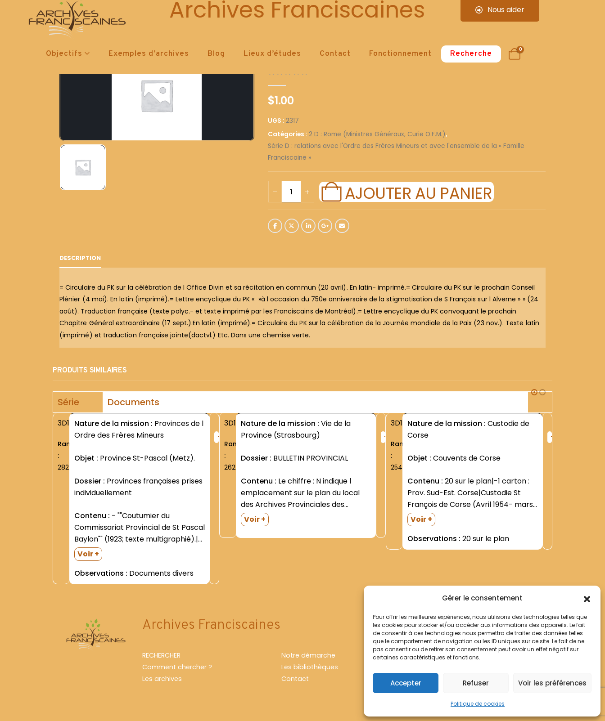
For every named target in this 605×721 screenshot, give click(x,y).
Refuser (476, 683)
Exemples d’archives (148, 54)
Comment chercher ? (177, 667)
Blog (216, 54)
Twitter (291, 226)
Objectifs (64, 54)
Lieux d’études (272, 54)
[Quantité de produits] (291, 191)
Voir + (88, 554)
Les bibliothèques (309, 667)
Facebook (275, 226)
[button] (586, 598)
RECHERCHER (161, 655)
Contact (335, 54)
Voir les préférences (552, 683)
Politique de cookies (478, 704)
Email (342, 226)
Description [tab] (80, 258)
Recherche (471, 54)
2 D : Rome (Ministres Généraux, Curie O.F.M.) (377, 134)
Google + (325, 226)
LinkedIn (308, 226)
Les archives (162, 678)
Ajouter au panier (418, 192)
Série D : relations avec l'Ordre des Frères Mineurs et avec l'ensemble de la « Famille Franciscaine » (396, 152)
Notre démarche (308, 655)
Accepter (405, 683)
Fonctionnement (400, 54)
